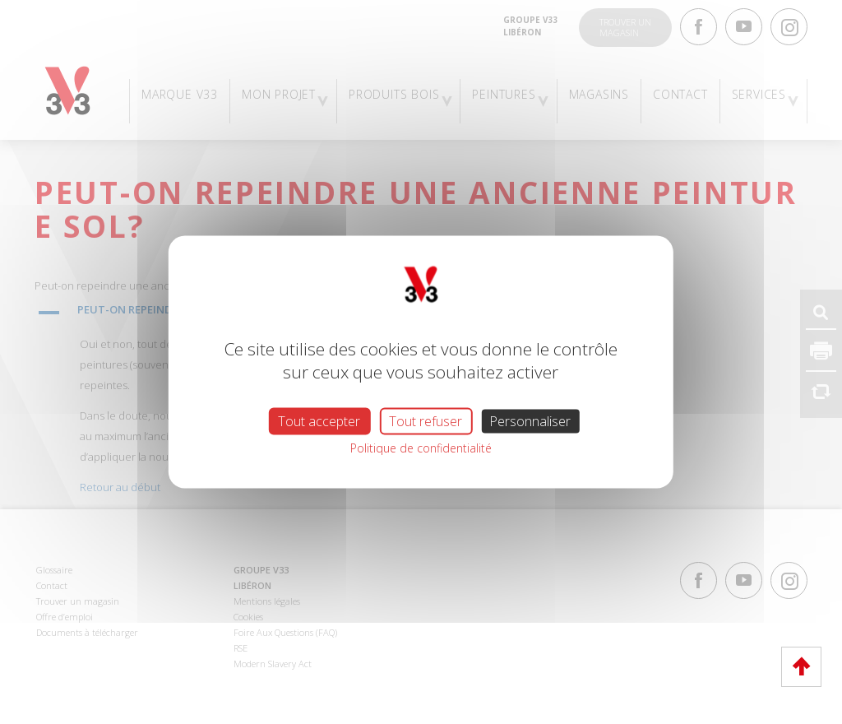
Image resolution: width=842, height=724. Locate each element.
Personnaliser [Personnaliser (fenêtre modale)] (530, 421)
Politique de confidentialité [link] (421, 448)
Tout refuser (425, 421)
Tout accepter (319, 421)
